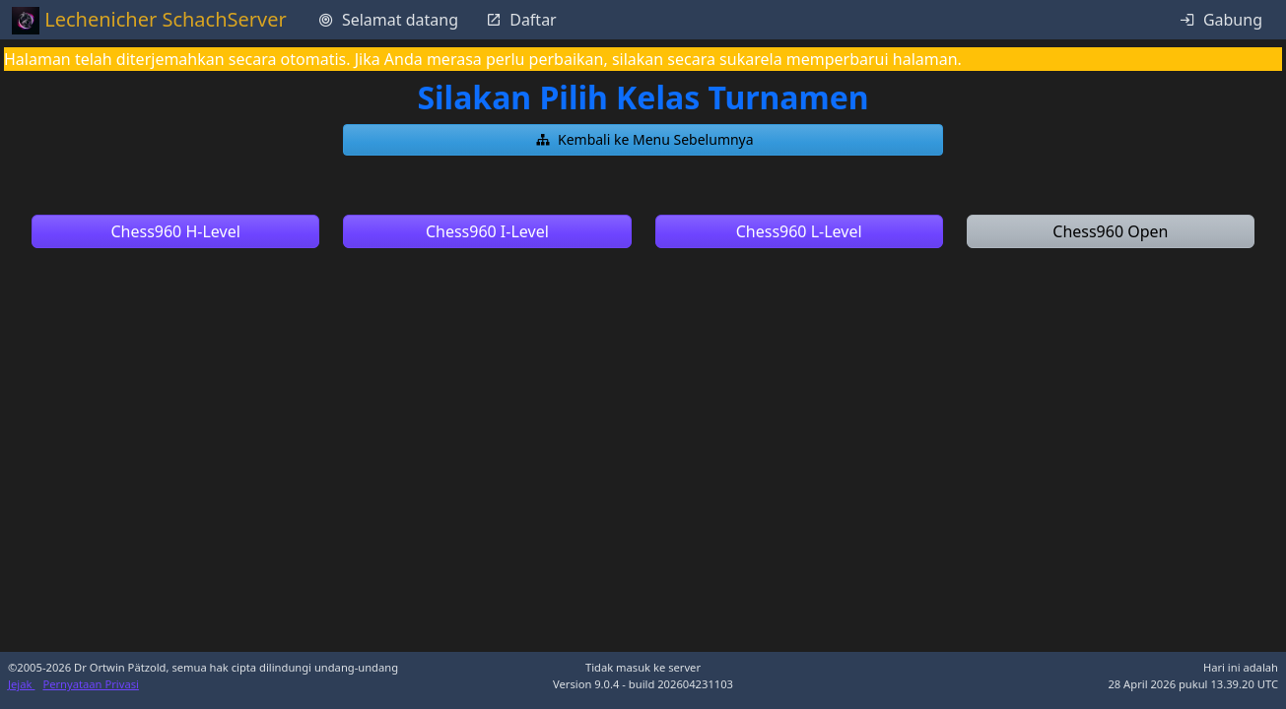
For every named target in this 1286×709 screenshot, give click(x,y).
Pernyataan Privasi (90, 684)
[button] (643, 140)
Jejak (21, 684)
